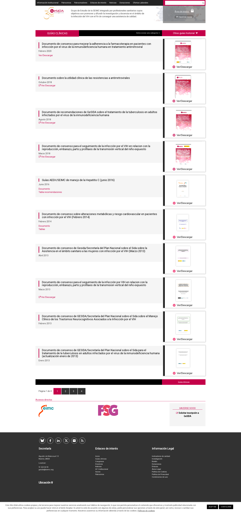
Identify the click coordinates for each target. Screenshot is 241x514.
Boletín (154, 461)
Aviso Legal (156, 469)
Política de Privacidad (160, 474)
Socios (97, 472)
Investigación (157, 459)
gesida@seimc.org (46, 470)
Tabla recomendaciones (50, 192)
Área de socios (184, 11)
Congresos (99, 461)
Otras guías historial (185, 33)
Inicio (97, 456)
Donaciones (125, 3)
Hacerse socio (184, 17)
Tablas (42, 229)
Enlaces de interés (98, 3)
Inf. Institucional (101, 469)
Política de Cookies (159, 472)
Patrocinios (66, 3)
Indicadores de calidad (161, 456)
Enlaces (155, 467)
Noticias (113, 3)
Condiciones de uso (160, 477)
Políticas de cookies (146, 511)
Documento (44, 189)
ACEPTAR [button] (212, 507)
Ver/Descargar (46, 55)
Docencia (99, 464)
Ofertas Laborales (140, 3)
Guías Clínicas (184, 382)
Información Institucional (47, 3)
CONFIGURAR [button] (226, 507)
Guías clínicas (101, 459)
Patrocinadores (80, 3)
